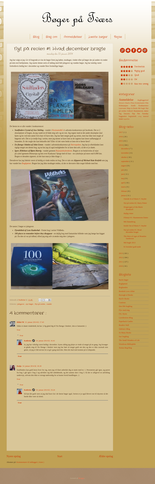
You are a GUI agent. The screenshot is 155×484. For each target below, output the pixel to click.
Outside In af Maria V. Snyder (135, 199)
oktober (124, 157)
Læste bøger (98, 37)
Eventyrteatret (140, 103)
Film (146, 103)
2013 (121, 253)
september (125, 161)
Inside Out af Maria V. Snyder (135, 226)
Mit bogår (142, 108)
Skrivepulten (76, 145)
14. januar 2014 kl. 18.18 (31, 366)
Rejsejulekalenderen (64, 151)
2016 (121, 137)
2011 (121, 262)
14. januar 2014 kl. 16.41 (45, 341)
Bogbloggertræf (143, 100)
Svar (18, 330)
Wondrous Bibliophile (127, 344)
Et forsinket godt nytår (132, 247)
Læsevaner (123, 108)
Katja (19, 366)
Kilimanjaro (125, 106)
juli (122, 170)
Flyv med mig (124, 310)
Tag (121, 114)
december (125, 149)
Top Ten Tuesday (140, 114)
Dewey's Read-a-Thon (127, 103)
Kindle (134, 106)
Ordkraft (130, 111)
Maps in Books (132, 108)
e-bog (140, 116)
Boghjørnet (26, 163)
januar (123, 195)
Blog (36, 37)
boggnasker (124, 116)
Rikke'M (20, 322)
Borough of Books (126, 295)
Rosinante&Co (58, 130)
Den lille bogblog (125, 306)
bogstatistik (133, 116)
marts (123, 187)
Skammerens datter (141, 111)
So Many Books (125, 333)
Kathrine (27, 341)
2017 (121, 132)
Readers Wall (124, 325)
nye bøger (30, 304)
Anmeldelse (128, 99)
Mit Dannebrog (129, 222)
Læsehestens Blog (126, 318)
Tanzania (128, 114)
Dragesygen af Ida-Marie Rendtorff (133, 208)
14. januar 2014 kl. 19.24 (45, 390)
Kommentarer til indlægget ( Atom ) (30, 462)
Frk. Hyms (123, 314)
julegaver (21, 304)
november (125, 153)
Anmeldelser (73, 37)
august (124, 166)
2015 (121, 141)
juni (123, 174)
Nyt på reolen (40, 304)
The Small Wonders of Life (129, 340)
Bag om (51, 37)
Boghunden (123, 287)
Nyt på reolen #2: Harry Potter (135, 203)
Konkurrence (143, 106)
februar (124, 191)
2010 (121, 266)
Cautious (122, 303)
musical (145, 116)
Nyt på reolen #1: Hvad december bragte (133, 231)
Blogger (81, 478)
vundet (49, 304)
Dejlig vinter (128, 213)
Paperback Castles (126, 321)
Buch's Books (124, 299)
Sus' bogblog (124, 337)
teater (121, 119)
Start (59, 456)
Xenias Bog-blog (125, 348)
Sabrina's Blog (124, 329)
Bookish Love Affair (127, 291)
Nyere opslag (14, 456)
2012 (121, 257)
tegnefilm (126, 119)
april (123, 183)
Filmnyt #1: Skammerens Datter (136, 218)
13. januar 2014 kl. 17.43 (34, 322)
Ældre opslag (106, 456)
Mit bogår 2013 (129, 243)
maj (123, 178)
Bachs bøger (123, 280)
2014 (121, 145)
